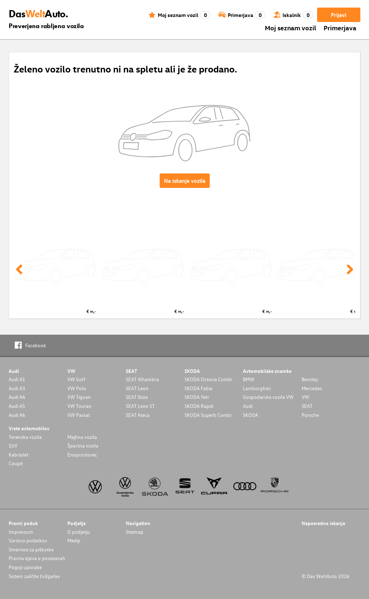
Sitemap (134, 531)
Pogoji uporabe (25, 567)
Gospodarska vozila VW (268, 396)
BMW (248, 379)
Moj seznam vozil (290, 27)
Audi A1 (17, 379)
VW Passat (78, 414)
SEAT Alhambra (142, 379)
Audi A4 (17, 396)
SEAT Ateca (138, 414)
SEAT (307, 405)
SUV (13, 445)
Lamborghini (257, 388)
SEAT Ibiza (137, 396)
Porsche (310, 414)
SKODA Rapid (198, 405)
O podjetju (78, 531)
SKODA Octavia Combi (208, 379)
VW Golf (76, 379)
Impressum (21, 531)
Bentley (310, 379)
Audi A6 (17, 414)
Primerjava (340, 27)
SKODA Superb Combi (207, 414)
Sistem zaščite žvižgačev (34, 576)
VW (305, 396)
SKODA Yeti (196, 396)
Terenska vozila (25, 436)
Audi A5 (17, 405)
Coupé (16, 463)
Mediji (73, 540)
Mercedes (312, 388)
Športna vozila (82, 445)
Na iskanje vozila (184, 180)
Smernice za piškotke (31, 549)
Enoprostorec (82, 454)
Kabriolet (18, 454)
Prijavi (338, 14)
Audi (248, 405)
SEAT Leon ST (140, 405)
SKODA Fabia (198, 388)
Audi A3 (17, 388)
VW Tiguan (79, 396)
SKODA (250, 414)
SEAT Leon (137, 388)
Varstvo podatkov (28, 540)
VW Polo (76, 388)
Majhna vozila (82, 436)
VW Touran (79, 405)
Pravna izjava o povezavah (37, 558)
